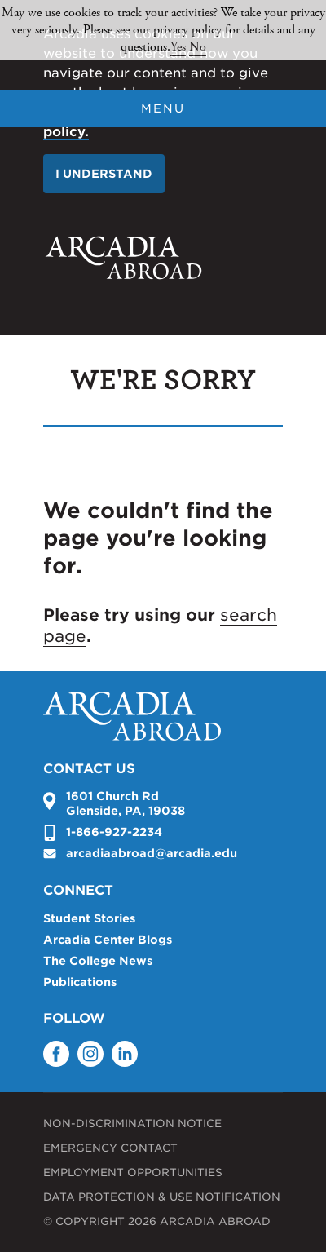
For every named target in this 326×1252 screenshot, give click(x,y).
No (197, 46)
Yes (178, 46)
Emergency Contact (110, 1148)
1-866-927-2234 (114, 831)
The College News (97, 960)
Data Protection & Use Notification (161, 1197)
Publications (80, 982)
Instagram (90, 1054)
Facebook (56, 1054)
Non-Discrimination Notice (132, 1123)
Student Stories (89, 918)
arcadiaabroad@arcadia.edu (151, 853)
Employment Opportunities (132, 1172)
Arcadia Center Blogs (107, 939)
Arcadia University (123, 258)
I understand (103, 173)
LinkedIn (125, 1054)
